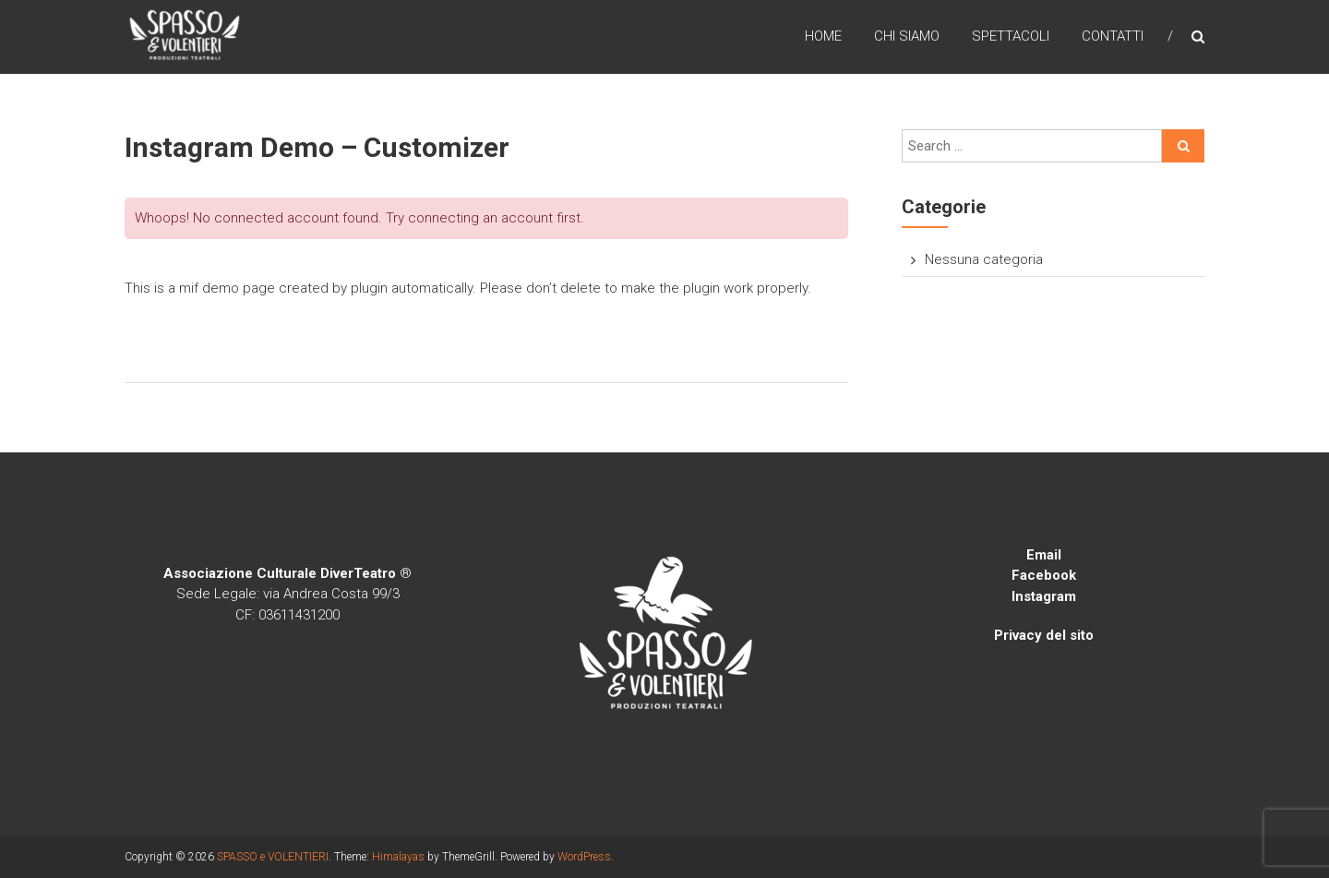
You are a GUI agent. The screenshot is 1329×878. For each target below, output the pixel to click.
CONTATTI (1112, 36)
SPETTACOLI (1010, 36)
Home (823, 36)
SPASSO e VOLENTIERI (273, 856)
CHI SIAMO (907, 36)
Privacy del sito (1044, 635)
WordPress (584, 856)
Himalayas (398, 856)
